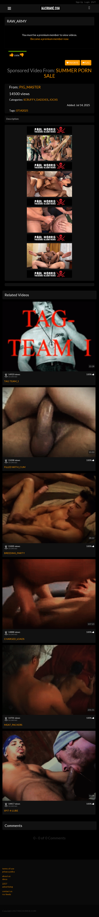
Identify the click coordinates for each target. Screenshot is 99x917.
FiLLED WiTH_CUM (14, 467)
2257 (4, 883)
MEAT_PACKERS (13, 724)
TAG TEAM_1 (11, 381)
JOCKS (53, 99)
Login (87, 2)
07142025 (22, 110)
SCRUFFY (29, 99)
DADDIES (42, 99)
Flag (86, 63)
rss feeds (6, 894)
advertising (7, 886)
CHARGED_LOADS (14, 638)
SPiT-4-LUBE (11, 810)
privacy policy (8, 871)
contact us (7, 891)
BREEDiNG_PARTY (14, 553)
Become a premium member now (49, 39)
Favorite (72, 63)
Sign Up (79, 2)
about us (6, 876)
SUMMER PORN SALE (68, 73)
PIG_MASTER (30, 87)
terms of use (8, 868)
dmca (4, 879)
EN (93, 2)
